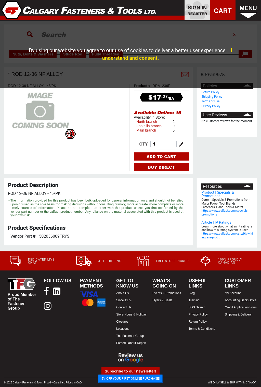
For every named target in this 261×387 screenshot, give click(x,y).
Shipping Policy (211, 96)
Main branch (146, 130)
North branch (146, 122)
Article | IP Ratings (216, 222)
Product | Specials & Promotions (217, 194)
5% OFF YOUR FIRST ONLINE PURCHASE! (130, 378)
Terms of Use (210, 101)
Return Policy (210, 92)
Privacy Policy (210, 106)
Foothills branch (149, 126)
